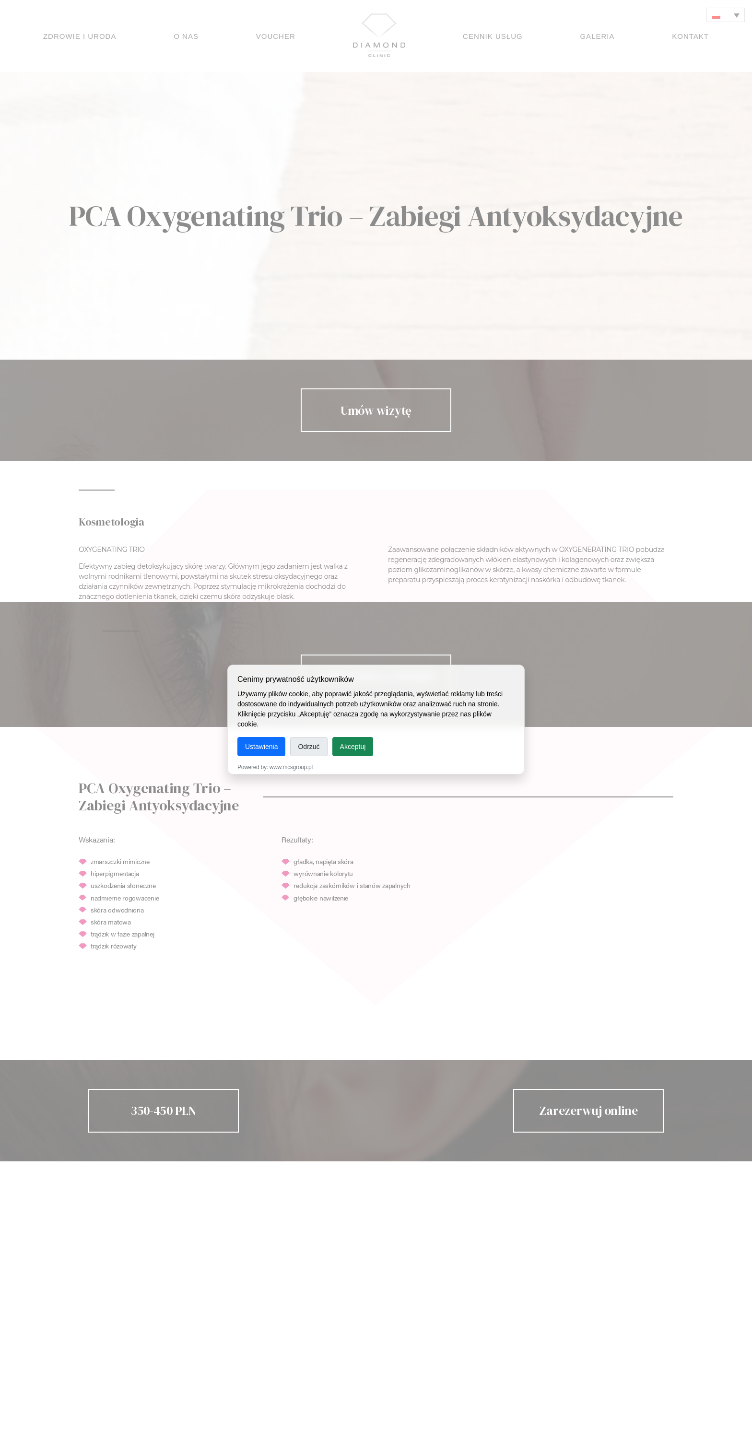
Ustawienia (261, 746)
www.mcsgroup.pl (291, 767)
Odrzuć (308, 746)
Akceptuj (353, 746)
